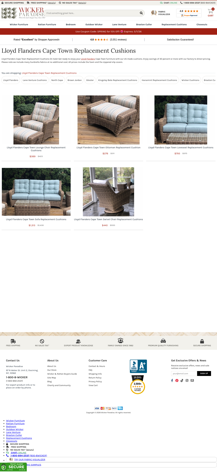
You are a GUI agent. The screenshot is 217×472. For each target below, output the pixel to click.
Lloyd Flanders (88, 58)
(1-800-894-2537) (14, 380)
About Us (51, 366)
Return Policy (95, 377)
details (30, 449)
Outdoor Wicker (93, 24)
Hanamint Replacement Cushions (159, 79)
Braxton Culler (144, 24)
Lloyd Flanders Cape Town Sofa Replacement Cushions (36, 219)
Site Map (51, 377)
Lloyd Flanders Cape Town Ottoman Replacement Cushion (109, 147)
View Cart (93, 385)
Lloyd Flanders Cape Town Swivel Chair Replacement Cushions (108, 219)
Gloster (90, 79)
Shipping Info (95, 373)
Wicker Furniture (19, 24)
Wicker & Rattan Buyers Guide (62, 373)
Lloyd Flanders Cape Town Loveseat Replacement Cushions (180, 147)
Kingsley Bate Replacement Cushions (117, 79)
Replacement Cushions (174, 24)
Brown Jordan (75, 79)
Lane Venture (119, 24)
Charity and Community (58, 385)
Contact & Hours (97, 366)
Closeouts (202, 24)
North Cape (57, 79)
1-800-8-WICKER (17, 377)
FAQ (90, 369)
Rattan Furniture (47, 24)
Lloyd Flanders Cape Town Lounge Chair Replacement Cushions (36, 149)
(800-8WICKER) (26, 455)
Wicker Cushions (190, 79)
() (52, 2)
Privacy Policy (95, 381)
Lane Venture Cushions (35, 79)
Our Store (51, 369)
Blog (49, 381)
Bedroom (71, 24)
